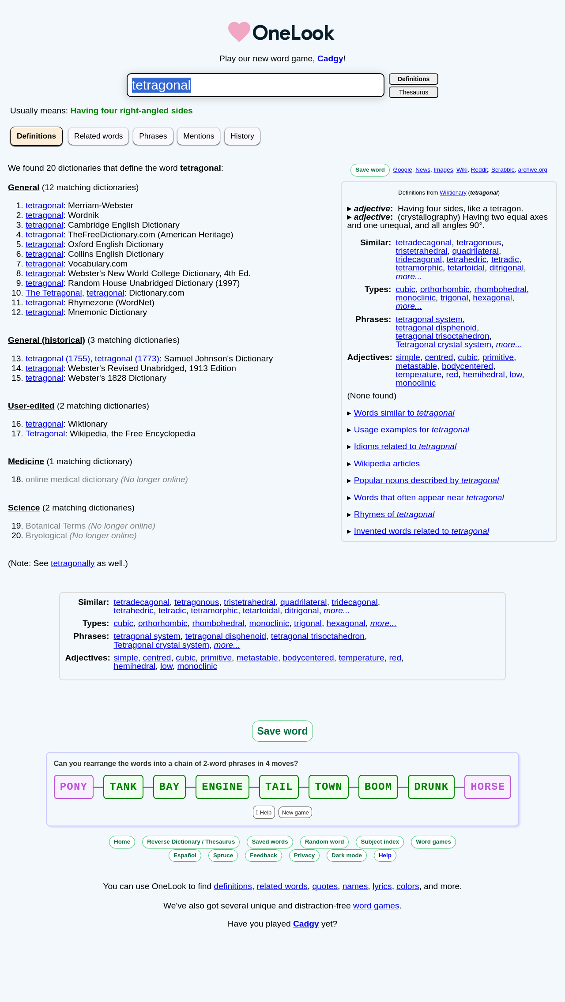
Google (402, 169)
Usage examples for (411, 429)
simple (408, 357)
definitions (233, 888)
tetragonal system (429, 319)
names (355, 888)
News (422, 169)
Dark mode (346, 858)
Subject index (380, 844)
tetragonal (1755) (58, 358)
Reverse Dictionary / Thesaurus (191, 844)
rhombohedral (501, 289)
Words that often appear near (429, 497)
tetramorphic (419, 267)
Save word (370, 169)
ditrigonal (507, 267)
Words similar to (404, 412)
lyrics (382, 888)
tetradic (505, 259)
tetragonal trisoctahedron (442, 336)
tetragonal (44, 205)
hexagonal (492, 297)
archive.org (532, 169)
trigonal (454, 297)
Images (443, 169)
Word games (433, 844)
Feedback (263, 858)
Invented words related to (421, 531)
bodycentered (467, 366)
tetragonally (72, 563)
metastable (416, 366)
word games (376, 908)
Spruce (223, 858)
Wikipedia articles (387, 463)
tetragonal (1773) (127, 358)
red (452, 374)
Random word (324, 844)
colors (407, 888)
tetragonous (478, 242)
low (516, 374)
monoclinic (416, 297)
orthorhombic (445, 289)
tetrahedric (467, 259)
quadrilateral (475, 250)
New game (295, 815)
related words (282, 888)
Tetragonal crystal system (443, 344)
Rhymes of (394, 514)
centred (439, 357)
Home (122, 844)
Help (265, 815)
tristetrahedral (421, 250)
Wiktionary (453, 192)
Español (184, 858)
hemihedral (484, 374)
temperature (418, 374)
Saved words (270, 844)
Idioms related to (405, 446)
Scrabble (503, 169)
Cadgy (330, 58)
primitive (498, 357)
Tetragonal (45, 433)
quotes (325, 888)
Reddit (479, 169)
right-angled (144, 110)
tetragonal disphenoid (436, 327)
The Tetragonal (54, 292)
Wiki (461, 169)
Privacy (304, 858)
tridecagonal (419, 259)
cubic (405, 289)
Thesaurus (413, 92)
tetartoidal (466, 267)
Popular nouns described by (426, 480)
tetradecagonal (424, 242)
